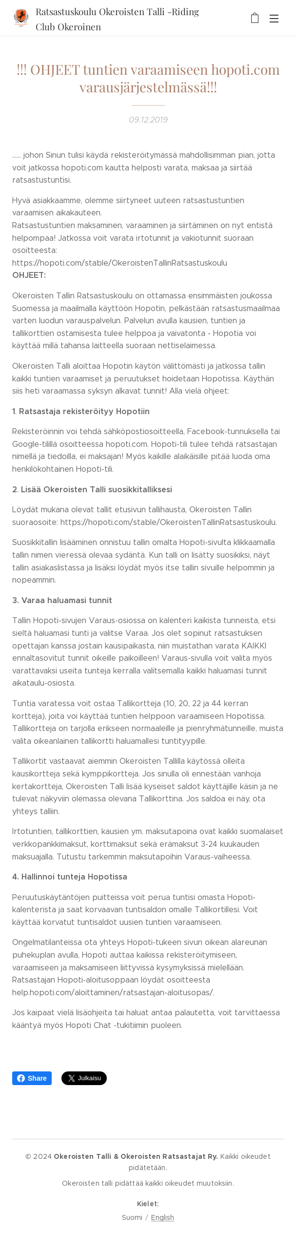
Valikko (274, 18)
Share (32, 1078)
